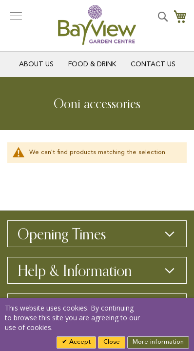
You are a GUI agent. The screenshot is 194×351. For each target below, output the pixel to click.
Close (111, 342)
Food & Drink (92, 64)
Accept (79, 342)
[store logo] (97, 25)
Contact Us (153, 64)
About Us (36, 64)
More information (158, 342)
